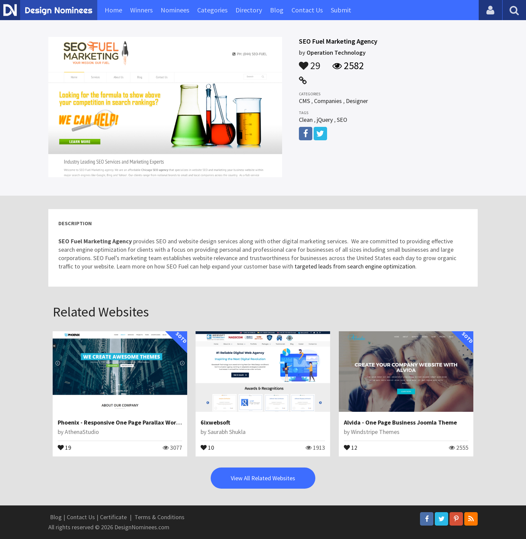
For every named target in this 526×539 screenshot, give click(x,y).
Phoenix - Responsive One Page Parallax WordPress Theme (136, 422)
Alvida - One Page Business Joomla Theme (400, 422)
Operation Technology (336, 52)
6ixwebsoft (215, 422)
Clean (306, 120)
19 (64, 447)
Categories (212, 10)
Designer (357, 101)
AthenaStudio (82, 432)
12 (350, 447)
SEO (342, 120)
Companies (328, 101)
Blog (276, 10)
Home (113, 10)
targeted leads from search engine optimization (354, 266)
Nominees (175, 10)
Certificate (113, 517)
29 (309, 62)
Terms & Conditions (160, 517)
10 (207, 447)
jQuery (325, 120)
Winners (141, 10)
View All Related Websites (263, 478)
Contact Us (307, 10)
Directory (248, 10)
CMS (304, 101)
